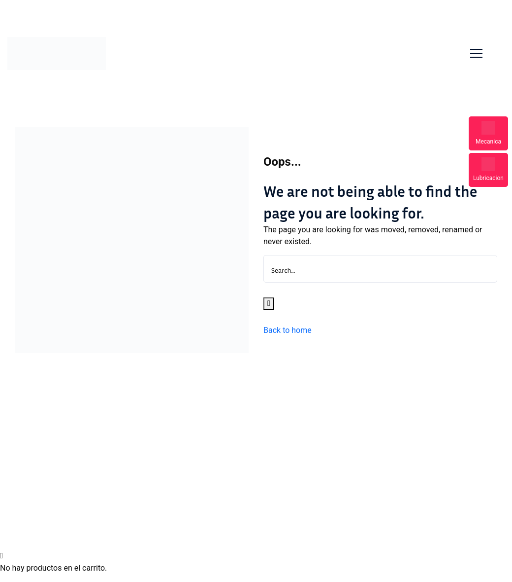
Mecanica (488, 133)
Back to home (287, 330)
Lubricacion (488, 169)
